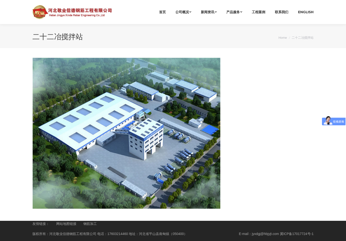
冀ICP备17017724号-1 (297, 234)
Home (282, 37)
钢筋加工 (90, 224)
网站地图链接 (66, 224)
